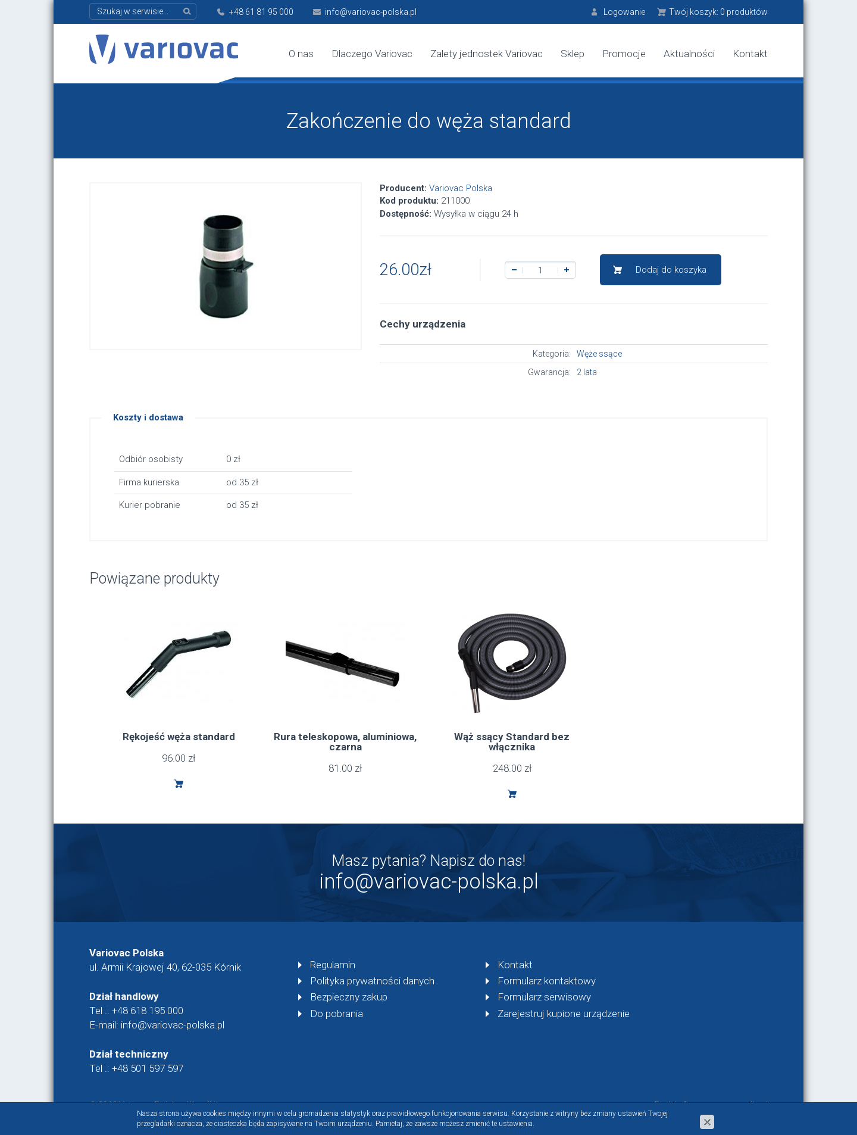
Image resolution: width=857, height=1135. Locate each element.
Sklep (572, 54)
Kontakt (750, 54)
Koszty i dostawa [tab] (148, 416)
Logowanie (624, 12)
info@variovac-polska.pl (371, 12)
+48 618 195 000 (147, 1010)
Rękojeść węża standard (179, 737)
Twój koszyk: (718, 12)
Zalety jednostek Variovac (486, 54)
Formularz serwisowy (544, 997)
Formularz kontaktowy (547, 981)
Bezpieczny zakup (348, 997)
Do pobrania (336, 1013)
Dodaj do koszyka (671, 269)
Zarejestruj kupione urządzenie (564, 1013)
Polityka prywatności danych (372, 981)
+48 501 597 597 (147, 1068)
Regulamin (332, 965)
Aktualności (689, 54)
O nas (301, 54)
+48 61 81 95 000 (261, 12)
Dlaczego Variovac (371, 54)
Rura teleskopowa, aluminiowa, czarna (345, 742)
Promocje (624, 54)
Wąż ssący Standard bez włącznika (512, 742)
